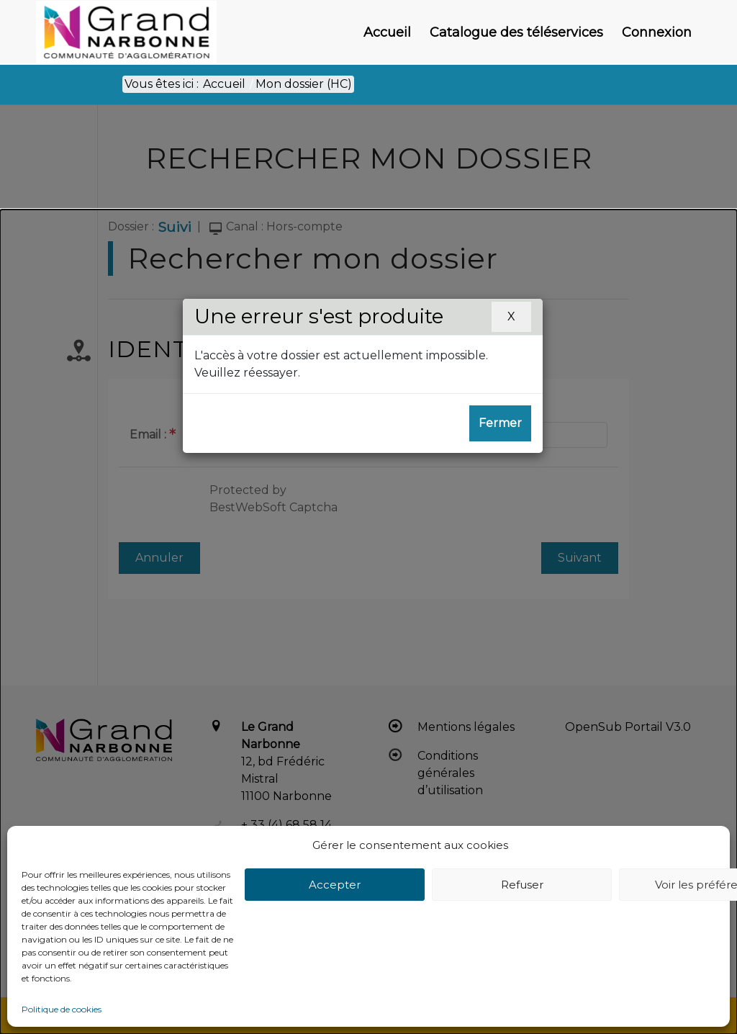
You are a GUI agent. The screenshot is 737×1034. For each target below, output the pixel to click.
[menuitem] (387, 32)
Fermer (500, 423)
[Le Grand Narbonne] (126, 32)
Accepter (335, 884)
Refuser (522, 884)
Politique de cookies (61, 1009)
